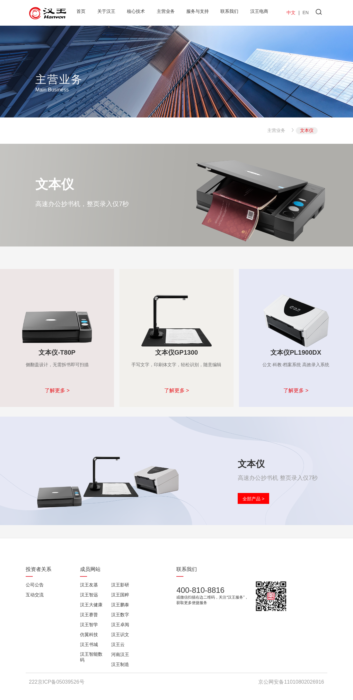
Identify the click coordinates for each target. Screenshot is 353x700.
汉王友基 (89, 584)
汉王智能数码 (91, 657)
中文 (291, 12)
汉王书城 (89, 644)
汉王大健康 (91, 604)
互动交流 (35, 594)
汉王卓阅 (120, 624)
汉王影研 (120, 584)
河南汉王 (120, 654)
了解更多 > (57, 390)
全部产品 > (253, 498)
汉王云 (118, 644)
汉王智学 (89, 624)
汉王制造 (120, 664)
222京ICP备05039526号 (56, 682)
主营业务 (276, 130)
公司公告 (35, 584)
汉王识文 (120, 634)
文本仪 (306, 130)
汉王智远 (89, 594)
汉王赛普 (89, 614)
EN (306, 12)
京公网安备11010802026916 (291, 682)
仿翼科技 (89, 634)
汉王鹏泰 (120, 604)
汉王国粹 (120, 594)
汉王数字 (120, 614)
